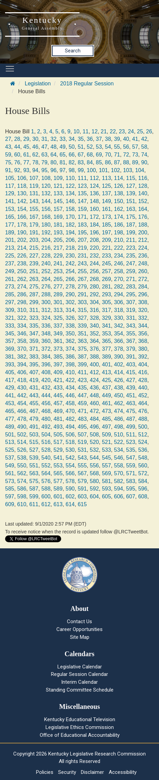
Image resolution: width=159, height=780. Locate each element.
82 (72, 162)
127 (130, 186)
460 (94, 403)
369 (9, 349)
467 (33, 411)
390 (118, 357)
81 (62, 162)
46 (35, 147)
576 (46, 481)
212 (142, 240)
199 (130, 232)
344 (142, 326)
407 (33, 372)
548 (142, 458)
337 (58, 326)
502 (21, 434)
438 (118, 388)
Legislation (38, 83)
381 (9, 357)
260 (142, 271)
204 (46, 240)
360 (46, 341)
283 (130, 286)
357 (9, 341)
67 (81, 154)
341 (106, 326)
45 (26, 147)
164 (142, 209)
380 (142, 349)
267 (82, 279)
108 (46, 178)
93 (26, 170)
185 (106, 225)
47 (44, 147)
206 (70, 240)
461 (106, 403)
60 (17, 154)
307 (130, 302)
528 (46, 450)
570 (118, 473)
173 (106, 217)
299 (33, 302)
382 (21, 357)
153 (9, 209)
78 (35, 162)
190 (21, 232)
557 (106, 465)
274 (21, 286)
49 (62, 147)
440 (142, 388)
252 (46, 271)
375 (82, 349)
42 (144, 139)
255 (82, 271)
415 (130, 372)
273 (9, 286)
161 (106, 209)
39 (117, 139)
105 (9, 178)
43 (8, 147)
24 (131, 131)
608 (142, 496)
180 (46, 225)
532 (94, 450)
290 (70, 294)
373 (58, 349)
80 (54, 162)
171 (82, 217)
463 (130, 403)
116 (142, 178)
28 (17, 139)
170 (70, 217)
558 (118, 465)
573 (9, 481)
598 (21, 496)
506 (70, 434)
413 (106, 372)
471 (82, 411)
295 (130, 294)
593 (106, 489)
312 (46, 310)
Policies (44, 772)
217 (58, 248)
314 (70, 310)
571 (130, 473)
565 (58, 473)
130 (21, 193)
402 (118, 364)
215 (33, 248)
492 (46, 427)
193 (58, 232)
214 (21, 248)
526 (21, 450)
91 (8, 170)
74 (144, 154)
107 (33, 178)
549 (9, 465)
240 (46, 263)
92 (17, 170)
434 (70, 388)
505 (58, 434)
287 (33, 294)
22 (113, 131)
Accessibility (123, 772)
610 (21, 504)
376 (94, 349)
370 (21, 349)
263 (33, 279)
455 (33, 403)
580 (94, 481)
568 (94, 473)
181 (58, 225)
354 (118, 333)
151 (130, 201)
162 (118, 209)
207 (82, 240)
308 (142, 302)
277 (58, 286)
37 (99, 139)
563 (33, 473)
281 (106, 286)
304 (94, 302)
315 (82, 310)
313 (58, 310)
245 (106, 263)
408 (46, 372)
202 (21, 240)
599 (33, 496)
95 (44, 170)
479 (33, 419)
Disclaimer (92, 772)
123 (82, 186)
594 (118, 489)
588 (46, 489)
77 (26, 162)
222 (118, 248)
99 (81, 170)
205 (58, 240)
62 (35, 154)
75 (8, 162)
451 (130, 395)
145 (58, 201)
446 (70, 395)
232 (94, 256)
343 (130, 326)
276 (46, 286)
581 (106, 481)
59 (8, 154)
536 (142, 450)
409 (58, 372)
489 (9, 427)
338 (70, 326)
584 (142, 481)
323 (33, 318)
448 (94, 395)
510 (118, 434)
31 (44, 139)
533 (106, 450)
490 (21, 427)
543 (82, 458)
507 (82, 434)
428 (142, 380)
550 (21, 465)
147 (82, 201)
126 (118, 186)
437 (106, 388)
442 (21, 395)
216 (46, 248)
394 (21, 364)
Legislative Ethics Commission (80, 727)
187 (130, 225)
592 (94, 489)
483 (82, 419)
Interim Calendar (79, 682)
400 (94, 364)
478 (21, 419)
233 (106, 256)
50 (72, 147)
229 (58, 256)
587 (33, 489)
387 (82, 357)
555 (82, 465)
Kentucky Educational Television (79, 719)
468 (46, 411)
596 (142, 489)
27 (8, 139)
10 (76, 131)
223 (130, 248)
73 (135, 154)
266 (70, 279)
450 (118, 395)
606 (118, 496)
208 (94, 240)
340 (94, 326)
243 (82, 263)
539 (33, 458)
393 (9, 364)
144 (46, 201)
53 (99, 147)
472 (94, 411)
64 (54, 154)
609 (9, 504)
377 (106, 349)
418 (21, 380)
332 (142, 318)
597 (9, 496)
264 (46, 279)
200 (142, 232)
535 (130, 450)
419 (33, 380)
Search (73, 51)
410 (70, 372)
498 (118, 427)
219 (82, 248)
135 (82, 193)
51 (81, 147)
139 (130, 193)
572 (142, 473)
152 (142, 201)
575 (33, 481)
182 (70, 225)
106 (21, 178)
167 (33, 217)
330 (118, 318)
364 (94, 341)
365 (106, 341)
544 (94, 458)
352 (94, 333)
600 (46, 496)
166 (21, 217)
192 (46, 232)
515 (33, 442)
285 (9, 294)
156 (46, 209)
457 (58, 403)
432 (46, 388)
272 (142, 279)
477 (9, 419)
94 (35, 170)
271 (130, 279)
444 (46, 395)
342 (118, 326)
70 (108, 154)
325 (58, 318)
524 (142, 442)
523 (130, 442)
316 (94, 310)
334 (21, 326)
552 (46, 465)
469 (58, 411)
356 (142, 333)
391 (130, 357)
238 (21, 263)
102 (115, 170)
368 (142, 341)
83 (81, 162)
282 (118, 286)
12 (95, 131)
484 (94, 419)
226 (21, 256)
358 (21, 341)
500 (142, 427)
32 (54, 139)
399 (82, 364)
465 (9, 411)
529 (58, 450)
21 (104, 131)
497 (106, 427)
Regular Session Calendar (79, 674)
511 (130, 434)
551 (33, 465)
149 (106, 201)
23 (122, 131)
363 (82, 341)
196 (94, 232)
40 (126, 139)
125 (106, 186)
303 (82, 302)
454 (21, 403)
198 (118, 232)
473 (106, 411)
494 (70, 427)
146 (70, 201)
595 (130, 489)
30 (35, 139)
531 (82, 450)
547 (130, 458)
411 (82, 372)
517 (58, 442)
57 (135, 147)
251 (33, 271)
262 (21, 279)
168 (46, 217)
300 (46, 302)
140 (142, 193)
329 (106, 318)
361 (58, 341)
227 (33, 256)
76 (17, 162)
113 (106, 178)
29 (26, 139)
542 (70, 458)
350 (70, 333)
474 (118, 411)
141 (9, 201)
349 (58, 333)
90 (144, 162)
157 (58, 209)
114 (118, 178)
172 (94, 217)
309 (9, 310)
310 (21, 310)
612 (46, 504)
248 (142, 263)
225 (9, 256)
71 (117, 154)
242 (70, 263)
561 (9, 473)
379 (130, 349)
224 (142, 248)
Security (67, 772)
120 (46, 186)
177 (9, 225)
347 (33, 333)
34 (72, 139)
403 (130, 364)
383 (33, 357)
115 (130, 178)
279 (82, 286)
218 (70, 248)
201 (9, 240)
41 (135, 139)
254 (70, 271)
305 (106, 302)
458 (70, 403)
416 (142, 372)
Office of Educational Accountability (80, 735)
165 (9, 217)
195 (82, 232)
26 (149, 131)
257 (106, 271)
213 (9, 248)
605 (106, 496)
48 (54, 147)
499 (130, 427)
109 (58, 178)
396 (46, 364)
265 (58, 279)
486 (118, 419)
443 (33, 395)
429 (9, 388)
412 (94, 372)
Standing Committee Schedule (79, 690)
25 (140, 131)
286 (21, 294)
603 (82, 496)
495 (82, 427)
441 (9, 395)
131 (33, 193)
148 (94, 201)
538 (21, 458)
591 (82, 489)
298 (21, 302)
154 (21, 209)
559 (130, 465)
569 (106, 473)
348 (46, 333)
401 (106, 364)
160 (94, 209)
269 (106, 279)
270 (118, 279)
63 (44, 154)
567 (82, 473)
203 (33, 240)
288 (46, 294)
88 (126, 162)
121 (58, 186)
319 (130, 310)
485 (106, 419)
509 (106, 434)
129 (9, 193)
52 (90, 147)
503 (33, 434)
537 (9, 458)
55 (117, 147)
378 (118, 349)
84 (90, 162)
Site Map (79, 637)
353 (106, 333)
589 (58, 489)
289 (58, 294)
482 (70, 419)
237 (9, 263)
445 (58, 395)
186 (118, 225)
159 (82, 209)
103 (127, 170)
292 (94, 294)
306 (118, 302)
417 (9, 380)
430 (21, 388)
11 (86, 131)
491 (33, 427)
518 (70, 442)
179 (33, 225)
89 (135, 162)
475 (130, 411)
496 (94, 427)
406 (21, 372)
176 (142, 217)
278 (70, 286)
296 (142, 294)
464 (142, 403)
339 (82, 326)
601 (58, 496)
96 (54, 170)
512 (142, 434)
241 (58, 263)
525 (9, 450)
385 (58, 357)
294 (118, 294)
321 (9, 318)
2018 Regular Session (86, 83)
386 (70, 357)
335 (33, 326)
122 (70, 186)
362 (70, 341)
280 (94, 286)
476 (142, 411)
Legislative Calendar (79, 667)
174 (118, 217)
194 (70, 232)
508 (94, 434)
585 (9, 489)
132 (46, 193)
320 (142, 310)
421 (58, 380)
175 (130, 217)
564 (46, 473)
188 (142, 225)
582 (118, 481)
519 (82, 442)
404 (142, 364)
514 (21, 442)
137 (106, 193)
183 (82, 225)
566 (70, 473)
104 (139, 170)
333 (9, 326)
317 (106, 310)
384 (46, 357)
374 (70, 349)
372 (46, 349)
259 (130, 271)
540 (46, 458)
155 (33, 209)
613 (58, 504)
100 (91, 170)
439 (130, 388)
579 (82, 481)
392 (142, 357)
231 (82, 256)
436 (94, 388)
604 (94, 496)
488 (142, 419)
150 (118, 201)
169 (58, 217)
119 (33, 186)
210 (118, 240)
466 (21, 411)
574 (21, 481)
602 (70, 496)
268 (94, 279)
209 (106, 240)
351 (82, 333)
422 (70, 380)
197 (106, 232)
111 (82, 178)
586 (21, 489)
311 (33, 310)
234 (118, 256)
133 (58, 193)
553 (58, 465)
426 (118, 380)
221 (106, 248)
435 (82, 388)
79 (44, 162)
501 (9, 434)
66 (72, 154)
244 (94, 263)
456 (46, 403)
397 (58, 364)
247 (130, 263)
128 (142, 186)
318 (118, 310)
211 (130, 240)
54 (108, 147)
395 (33, 364)
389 (106, 357)
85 (99, 162)
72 (126, 154)
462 (118, 403)
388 (94, 357)
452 (142, 395)
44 (17, 147)
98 (72, 170)
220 (94, 248)
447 (82, 395)
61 (26, 154)
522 (118, 442)
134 (70, 193)
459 (82, 403)
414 (118, 372)
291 (82, 294)
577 (58, 481)
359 (33, 341)
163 (130, 209)
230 (70, 256)
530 (70, 450)
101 (103, 170)
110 (70, 178)
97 (62, 170)
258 (118, 271)
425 (106, 380)
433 (58, 388)
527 (33, 450)
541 (58, 458)
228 (46, 256)
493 (58, 427)
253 (58, 271)
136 (94, 193)
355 (130, 333)
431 (33, 388)
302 (70, 302)
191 (33, 232)
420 (46, 380)
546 (118, 458)
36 (90, 139)
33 (62, 139)
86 (108, 162)
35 (81, 139)
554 (70, 465)
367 (130, 341)
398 (70, 364)
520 (94, 442)
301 (58, 302)
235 (130, 256)
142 (21, 201)
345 (9, 333)
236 (142, 256)
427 (130, 380)
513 (9, 442)
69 (99, 154)
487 (130, 419)
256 (94, 271)
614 (70, 504)
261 (9, 279)
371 (33, 349)
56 (126, 147)
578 (70, 481)
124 (94, 186)
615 (82, 504)
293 (106, 294)
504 (46, 434)
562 (21, 473)
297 (9, 302)
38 (108, 139)
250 (21, 271)
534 (118, 450)
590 (70, 489)
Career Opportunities (79, 629)
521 (106, 442)
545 (106, 458)
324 (46, 318)
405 (9, 372)
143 (33, 201)
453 (9, 403)
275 (33, 286)
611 (33, 504)
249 (9, 271)
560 (142, 465)
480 (46, 419)
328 (94, 318)
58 (144, 147)
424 (94, 380)
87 (117, 162)
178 (21, 225)
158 (70, 209)
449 (106, 395)
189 (9, 232)
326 (70, 318)
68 (90, 154)
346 (21, 333)
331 (130, 318)
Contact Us (79, 621)
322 (21, 318)
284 (142, 286)
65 (62, 154)
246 (118, 263)
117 (9, 186)
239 (33, 263)
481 (58, 419)
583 (130, 481)
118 (21, 186)
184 (94, 225)
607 (130, 496)
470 (70, 411)
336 (46, 326)
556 (94, 465)
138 (118, 193)
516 (46, 442)
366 (118, 341)
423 (82, 380)
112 (94, 178)
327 (82, 318)
